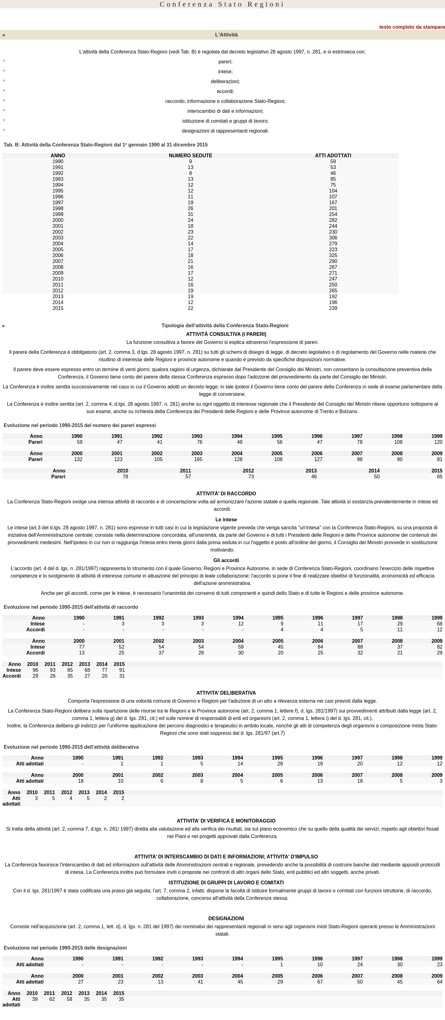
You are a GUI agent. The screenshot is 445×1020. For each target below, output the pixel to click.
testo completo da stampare (412, 27)
